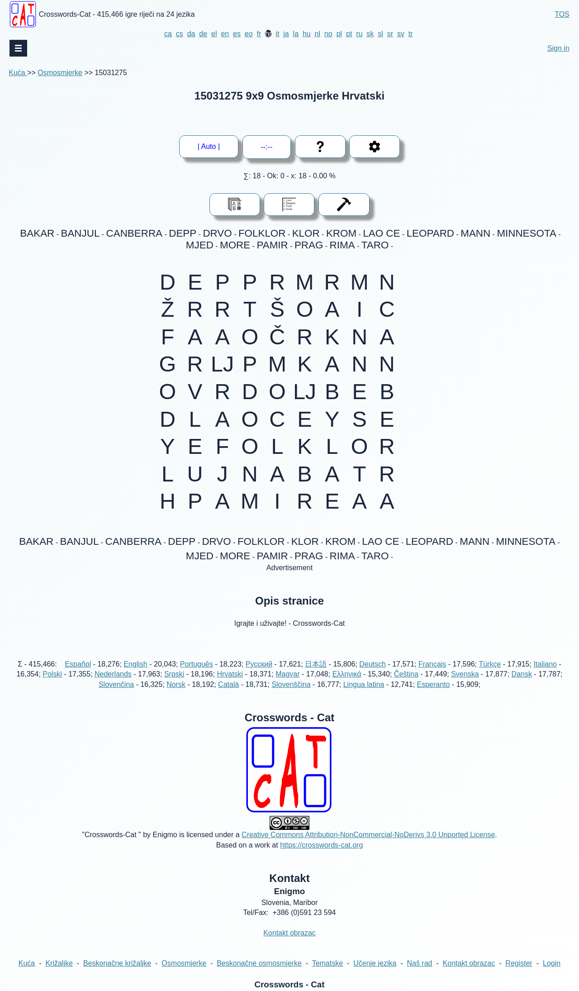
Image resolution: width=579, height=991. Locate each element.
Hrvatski (230, 674)
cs (179, 34)
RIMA (342, 245)
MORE (235, 245)
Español (78, 664)
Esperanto (433, 684)
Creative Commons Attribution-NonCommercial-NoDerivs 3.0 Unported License (368, 835)
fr (259, 34)
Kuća (18, 72)
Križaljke (58, 963)
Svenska (465, 674)
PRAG (308, 245)
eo (249, 34)
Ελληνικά (346, 674)
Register (518, 963)
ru (359, 34)
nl (317, 34)
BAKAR (37, 233)
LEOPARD (430, 233)
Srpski (174, 674)
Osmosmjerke (60, 72)
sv (400, 34)
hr (268, 34)
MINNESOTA (526, 233)
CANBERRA (134, 233)
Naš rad (419, 963)
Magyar (287, 674)
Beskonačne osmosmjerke (259, 963)
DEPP (182, 233)
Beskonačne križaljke (117, 963)
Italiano (545, 664)
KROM (341, 233)
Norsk (175, 684)
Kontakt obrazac (289, 933)
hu (307, 34)
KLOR (306, 233)
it (277, 34)
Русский (259, 664)
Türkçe (490, 664)
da (191, 34)
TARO (375, 245)
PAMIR (272, 245)
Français (432, 664)
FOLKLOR (262, 233)
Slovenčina (116, 684)
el (214, 34)
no (328, 34)
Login (551, 963)
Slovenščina (290, 684)
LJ (222, 364)
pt (349, 34)
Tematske (327, 963)
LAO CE (381, 233)
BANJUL (80, 233)
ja (286, 34)
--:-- (267, 147)
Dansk (522, 674)
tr (410, 34)
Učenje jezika (374, 963)
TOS (562, 14)
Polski (52, 674)
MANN (475, 233)
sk (370, 34)
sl (380, 34)
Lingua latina (363, 684)
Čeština (406, 674)
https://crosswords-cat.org (321, 845)
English (135, 664)
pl (339, 34)
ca (168, 34)
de (203, 34)
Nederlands (113, 674)
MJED (200, 245)
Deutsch (372, 664)
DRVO (217, 233)
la (296, 34)
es (237, 34)
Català (228, 684)
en (225, 34)
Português (196, 664)
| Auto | (209, 146)
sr (390, 34)
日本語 (316, 664)
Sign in (558, 48)
